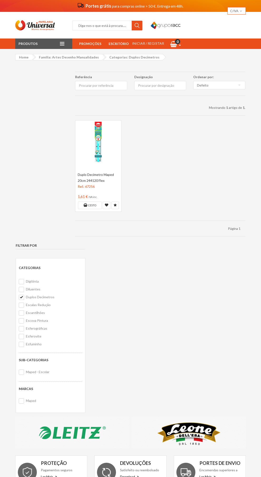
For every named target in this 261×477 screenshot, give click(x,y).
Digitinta (31, 104)
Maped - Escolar (37, 195)
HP (226, 374)
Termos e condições (93, 367)
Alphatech (230, 365)
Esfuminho (33, 167)
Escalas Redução (37, 127)
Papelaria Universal (122, 466)
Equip (232, 356)
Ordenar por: (203, 77)
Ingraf (214, 365)
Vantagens (86, 361)
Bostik (237, 374)
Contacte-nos (148, 354)
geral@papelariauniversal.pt (55, 384)
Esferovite (33, 159)
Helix (221, 356)
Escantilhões (34, 135)
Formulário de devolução (156, 367)
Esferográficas (36, 151)
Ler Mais (49, 306)
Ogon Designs (209, 374)
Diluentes (32, 112)
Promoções (90, 44)
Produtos (28, 44)
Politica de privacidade (94, 373)
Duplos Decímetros (39, 120)
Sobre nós (85, 354)
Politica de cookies (92, 380)
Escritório (119, 44)
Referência (83, 77)
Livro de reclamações (153, 373)
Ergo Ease (206, 356)
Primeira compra (149, 361)
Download (129, 306)
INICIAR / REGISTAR (148, 43)
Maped (30, 223)
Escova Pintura (36, 143)
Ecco (202, 365)
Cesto (89, 205)
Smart (203, 383)
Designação (143, 77)
